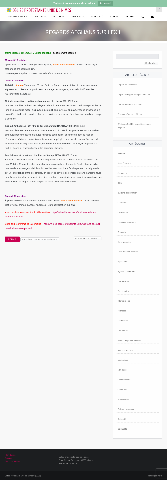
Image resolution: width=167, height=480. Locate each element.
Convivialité (78, 16)
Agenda (130, 16)
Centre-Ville (123, 212)
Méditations (123, 360)
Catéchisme (123, 202)
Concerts (122, 232)
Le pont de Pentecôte (127, 85)
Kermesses (123, 320)
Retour (12, 239)
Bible (120, 183)
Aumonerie (122, 173)
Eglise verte (123, 261)
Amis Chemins (124, 163)
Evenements (123, 281)
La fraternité (123, 330)
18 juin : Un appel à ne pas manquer (134, 94)
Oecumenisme (124, 380)
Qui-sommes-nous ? (16, 16)
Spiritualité (40, 16)
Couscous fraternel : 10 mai (130, 114)
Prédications (123, 399)
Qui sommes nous (126, 409)
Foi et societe (123, 291)
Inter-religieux (124, 301)
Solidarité (97, 16)
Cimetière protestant (127, 222)
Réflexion (59, 16)
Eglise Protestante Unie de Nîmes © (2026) (23, 476)
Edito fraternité (124, 242)
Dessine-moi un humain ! (87, 238)
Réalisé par (155, 476)
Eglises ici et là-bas (126, 271)
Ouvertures (122, 389)
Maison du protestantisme (129, 340)
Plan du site (10, 455)
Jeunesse (114, 16)
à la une (121, 153)
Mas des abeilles (125, 350)
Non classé (122, 370)
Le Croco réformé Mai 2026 (130, 104)
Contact (8, 458)
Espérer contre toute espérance (39, 239)
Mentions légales (12, 461)
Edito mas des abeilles (128, 252)
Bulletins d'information (127, 193)
